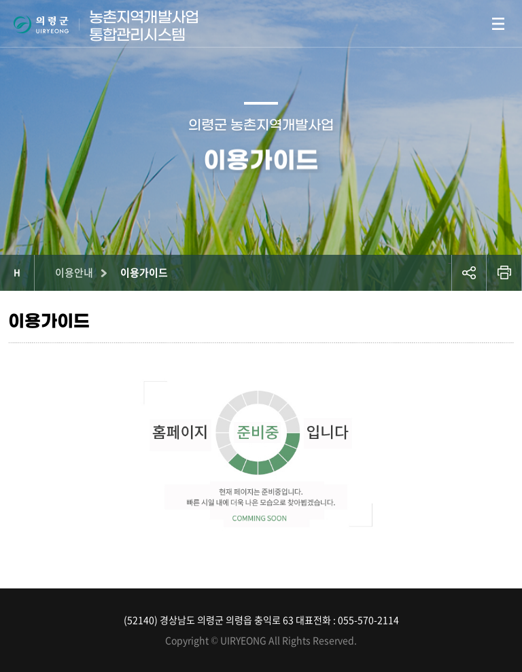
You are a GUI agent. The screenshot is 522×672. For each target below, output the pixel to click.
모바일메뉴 (498, 24)
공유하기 (469, 273)
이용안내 (74, 272)
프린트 (504, 273)
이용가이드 (144, 272)
